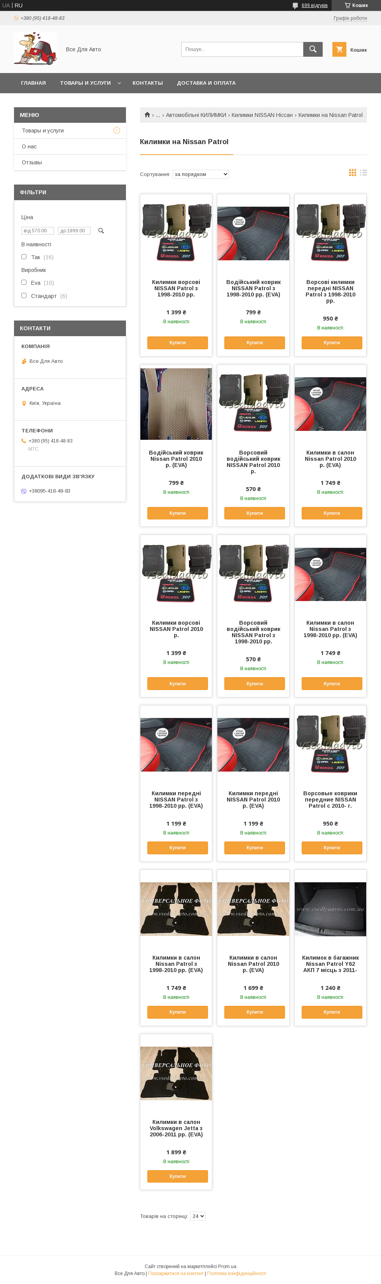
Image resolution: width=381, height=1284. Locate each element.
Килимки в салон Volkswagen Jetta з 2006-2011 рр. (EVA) (176, 1128)
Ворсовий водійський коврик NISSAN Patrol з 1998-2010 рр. (253, 632)
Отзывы (32, 162)
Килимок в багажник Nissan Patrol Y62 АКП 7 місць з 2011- (330, 964)
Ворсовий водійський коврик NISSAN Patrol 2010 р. (253, 461)
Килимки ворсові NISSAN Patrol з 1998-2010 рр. (176, 288)
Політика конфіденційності (236, 1273)
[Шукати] (313, 49)
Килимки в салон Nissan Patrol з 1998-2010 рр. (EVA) (330, 629)
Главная (33, 83)
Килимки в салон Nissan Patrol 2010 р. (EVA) (330, 458)
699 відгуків (315, 5)
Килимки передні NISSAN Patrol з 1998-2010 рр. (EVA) (176, 799)
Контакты (148, 83)
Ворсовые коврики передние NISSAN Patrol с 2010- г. (330, 799)
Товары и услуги (85, 83)
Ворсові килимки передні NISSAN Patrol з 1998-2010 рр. (330, 291)
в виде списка (363, 174)
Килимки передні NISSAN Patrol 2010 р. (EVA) (253, 799)
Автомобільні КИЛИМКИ (196, 115)
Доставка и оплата (206, 83)
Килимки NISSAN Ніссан (262, 115)
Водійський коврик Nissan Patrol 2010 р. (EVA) (176, 458)
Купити (178, 342)
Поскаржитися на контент (176, 1273)
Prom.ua (227, 1266)
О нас (29, 146)
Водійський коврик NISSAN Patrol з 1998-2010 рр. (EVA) (253, 288)
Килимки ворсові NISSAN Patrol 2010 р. (176, 629)
